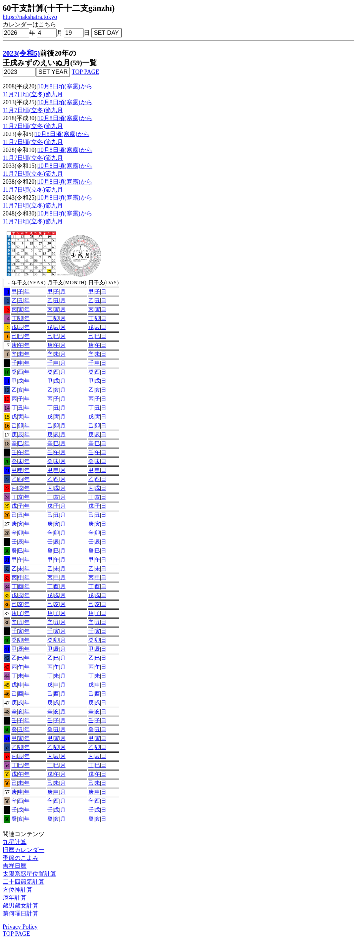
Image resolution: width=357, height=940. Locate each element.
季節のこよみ (20, 858)
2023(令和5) (21, 53)
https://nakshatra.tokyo (30, 17)
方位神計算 (17, 889)
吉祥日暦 (14, 866)
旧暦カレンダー (23, 850)
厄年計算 (14, 897)
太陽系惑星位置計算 (29, 873)
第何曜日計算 (20, 913)
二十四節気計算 (23, 881)
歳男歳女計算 (20, 905)
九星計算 (14, 842)
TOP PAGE (85, 72)
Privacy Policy (20, 926)
